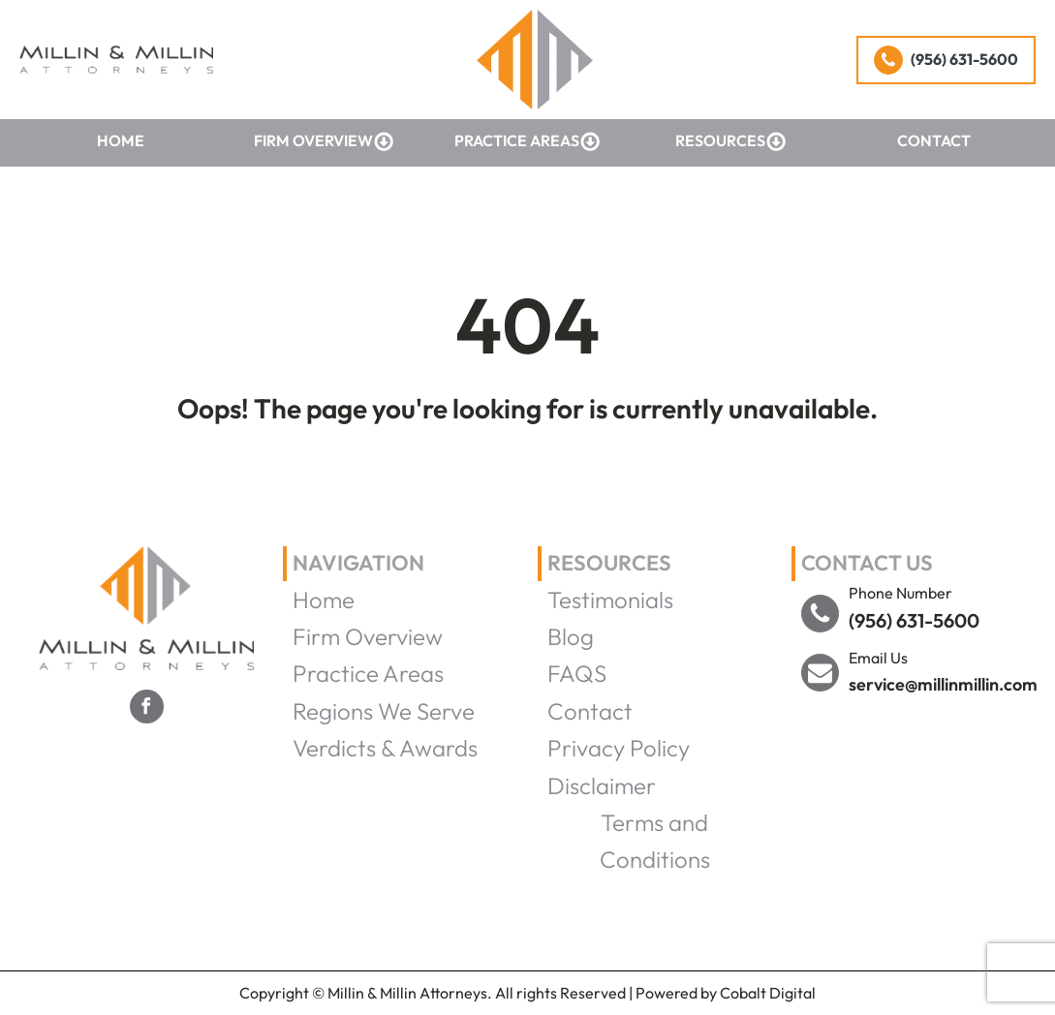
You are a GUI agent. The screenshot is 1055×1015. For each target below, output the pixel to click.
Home (120, 140)
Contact (934, 140)
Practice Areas (527, 141)
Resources (731, 141)
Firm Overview (324, 141)
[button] (946, 60)
